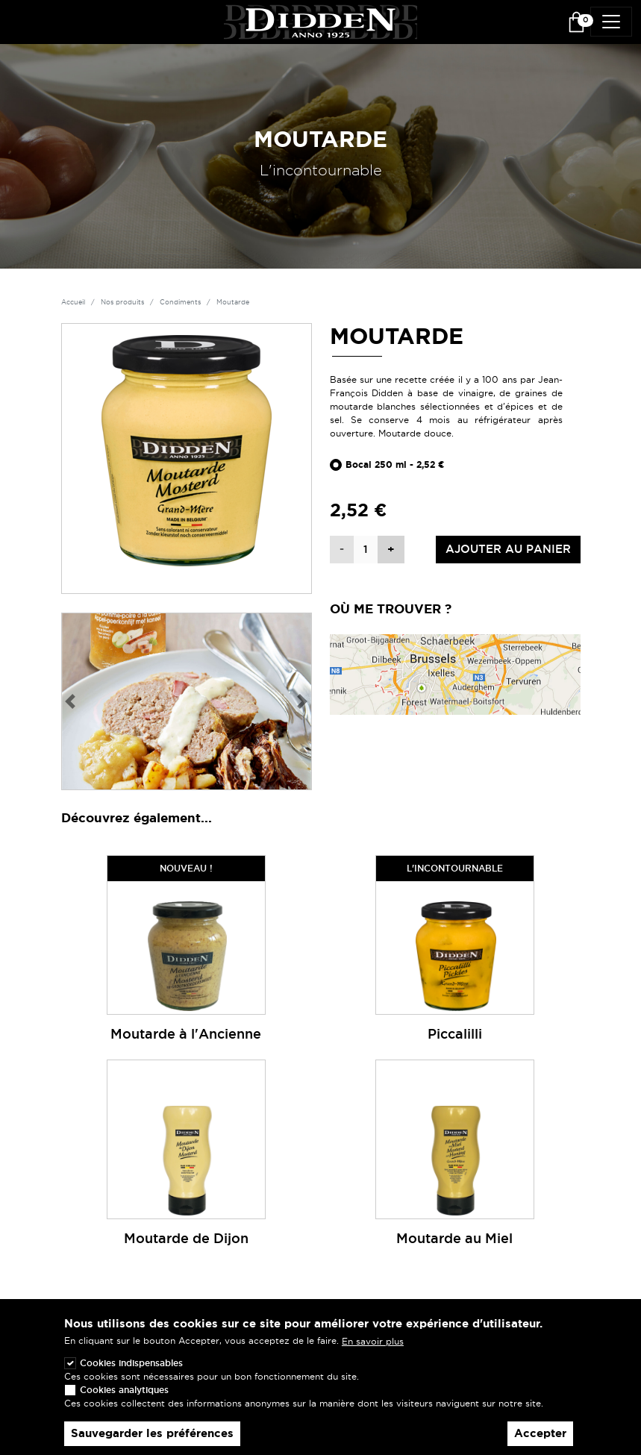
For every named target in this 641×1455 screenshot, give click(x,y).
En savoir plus (373, 1348)
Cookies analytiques (124, 1396)
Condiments (180, 302)
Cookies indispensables (131, 1369)
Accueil (73, 302)
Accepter (540, 1439)
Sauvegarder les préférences (152, 1439)
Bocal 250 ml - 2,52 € (395, 465)
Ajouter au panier (508, 548)
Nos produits (122, 302)
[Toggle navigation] (611, 22)
